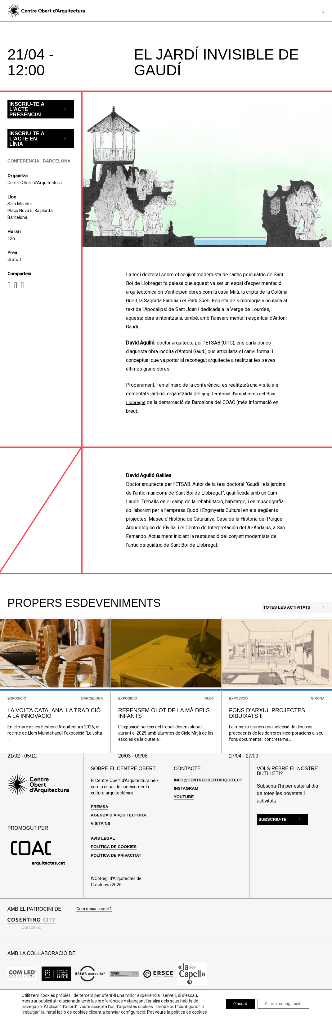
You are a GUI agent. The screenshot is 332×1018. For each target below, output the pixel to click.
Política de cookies (115, 863)
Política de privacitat (118, 871)
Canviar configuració (280, 1000)
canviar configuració (129, 1006)
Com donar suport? (95, 925)
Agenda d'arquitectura (120, 831)
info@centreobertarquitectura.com (220, 796)
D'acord (231, 1000)
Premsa (100, 822)
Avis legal (104, 854)
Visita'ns (101, 839)
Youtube (184, 813)
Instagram (187, 804)
